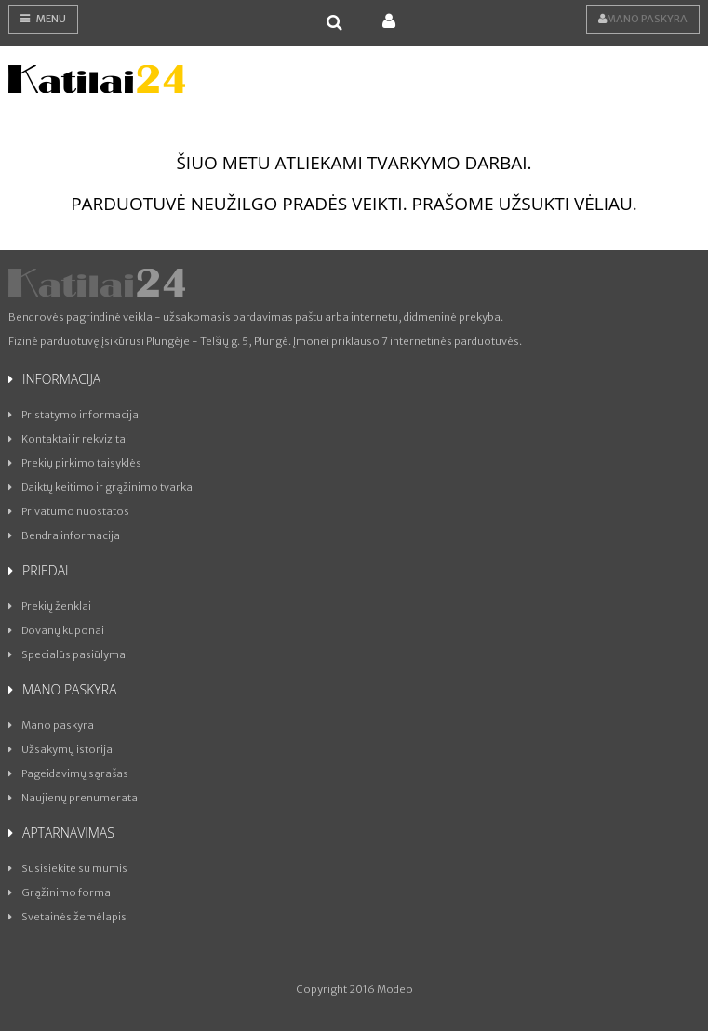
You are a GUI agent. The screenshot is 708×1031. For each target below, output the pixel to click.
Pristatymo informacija (73, 414)
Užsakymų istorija (60, 749)
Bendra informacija (64, 535)
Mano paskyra (643, 18)
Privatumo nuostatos (68, 511)
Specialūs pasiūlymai (68, 654)
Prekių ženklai (49, 606)
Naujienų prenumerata (73, 797)
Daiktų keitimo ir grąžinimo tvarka (100, 487)
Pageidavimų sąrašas (68, 773)
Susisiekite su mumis (67, 868)
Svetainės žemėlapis (67, 916)
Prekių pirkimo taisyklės (74, 462)
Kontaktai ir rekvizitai (68, 438)
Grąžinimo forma (59, 892)
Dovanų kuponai (56, 630)
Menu (43, 18)
